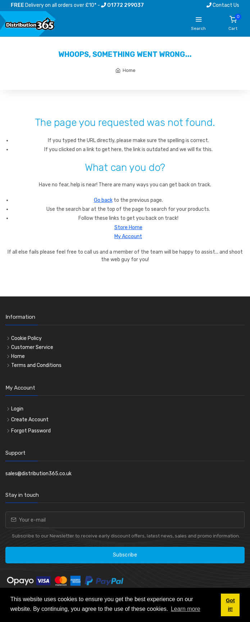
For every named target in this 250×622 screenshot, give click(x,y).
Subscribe (125, 555)
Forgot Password (31, 431)
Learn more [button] (185, 609)
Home (129, 70)
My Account (128, 236)
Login (17, 409)
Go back (103, 200)
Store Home (128, 227)
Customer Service (32, 347)
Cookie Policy (26, 338)
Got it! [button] (230, 605)
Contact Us (222, 5)
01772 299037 (122, 5)
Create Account (30, 420)
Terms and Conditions (36, 365)
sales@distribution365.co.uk (38, 474)
